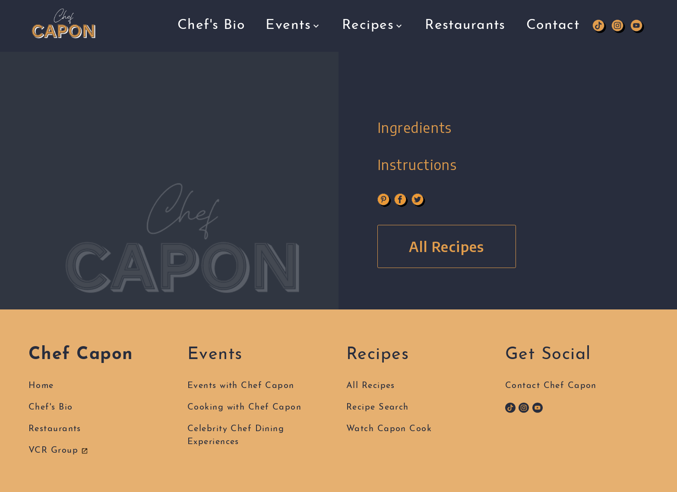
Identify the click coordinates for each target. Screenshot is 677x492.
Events (293, 21)
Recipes (373, 19)
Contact (552, 15)
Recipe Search (377, 407)
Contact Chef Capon (551, 386)
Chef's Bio (211, 22)
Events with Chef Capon (240, 386)
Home (41, 386)
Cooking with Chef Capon (244, 407)
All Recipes (446, 246)
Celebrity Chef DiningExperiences (235, 435)
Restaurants (465, 15)
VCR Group (58, 450)
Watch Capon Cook (389, 429)
